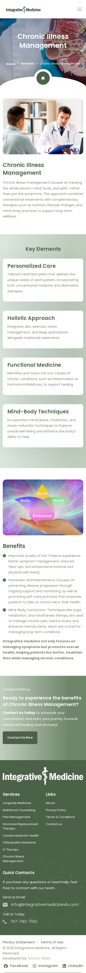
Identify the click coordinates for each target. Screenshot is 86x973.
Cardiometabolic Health (21, 835)
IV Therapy (11, 849)
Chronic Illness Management (13, 858)
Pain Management (16, 817)
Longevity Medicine (17, 803)
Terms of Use (52, 942)
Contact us (54, 824)
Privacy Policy (56, 810)
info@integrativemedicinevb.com (41, 904)
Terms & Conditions (60, 817)
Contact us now (20, 737)
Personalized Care (31, 266)
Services (27, 63)
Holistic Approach (31, 318)
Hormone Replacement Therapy (20, 826)
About (50, 803)
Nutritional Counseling (19, 810)
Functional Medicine (34, 365)
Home (10, 64)
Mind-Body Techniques (38, 411)
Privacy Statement (19, 942)
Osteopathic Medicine (19, 842)
